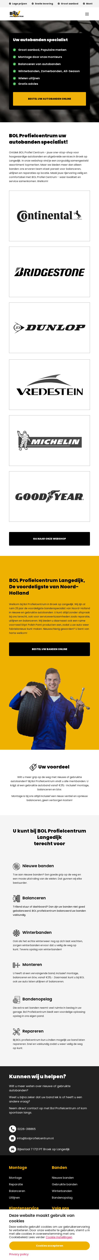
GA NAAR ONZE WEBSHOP (49, 539)
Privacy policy (19, 1254)
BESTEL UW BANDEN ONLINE (49, 649)
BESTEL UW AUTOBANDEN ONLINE (49, 99)
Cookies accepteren (49, 1246)
